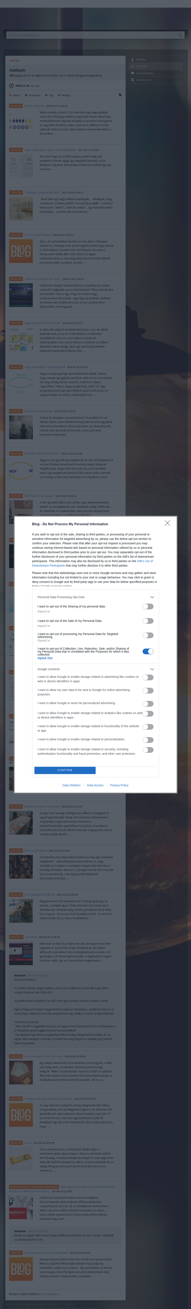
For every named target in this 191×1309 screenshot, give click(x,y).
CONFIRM (65, 770)
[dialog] (95, 654)
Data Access (95, 785)
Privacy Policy (119, 785)
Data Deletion (72, 785)
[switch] (148, 606)
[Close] (169, 524)
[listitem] (96, 597)
